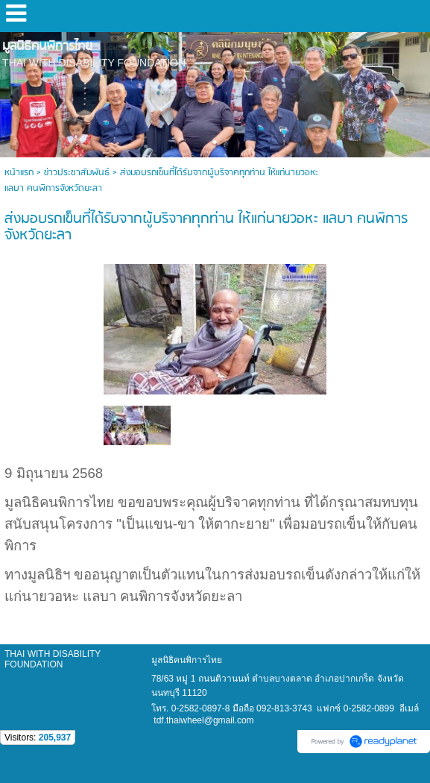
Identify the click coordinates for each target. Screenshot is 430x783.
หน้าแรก (19, 172)
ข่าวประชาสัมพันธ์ (77, 172)
